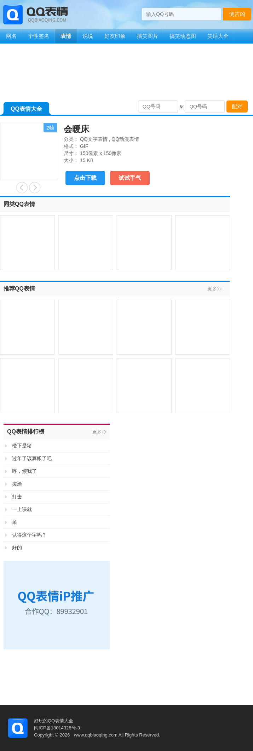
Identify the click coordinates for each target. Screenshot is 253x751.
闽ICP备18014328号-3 (57, 727)
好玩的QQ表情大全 (53, 720)
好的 (17, 547)
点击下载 (85, 178)
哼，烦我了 (24, 471)
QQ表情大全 (26, 110)
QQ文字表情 (94, 139)
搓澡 (17, 484)
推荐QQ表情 (19, 289)
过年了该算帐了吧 (32, 458)
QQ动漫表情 (125, 139)
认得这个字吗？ (29, 535)
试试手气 (130, 178)
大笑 (22, 187)
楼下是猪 (22, 445)
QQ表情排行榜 (25, 432)
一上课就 (22, 509)
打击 (17, 496)
